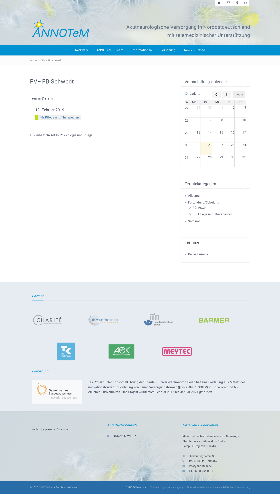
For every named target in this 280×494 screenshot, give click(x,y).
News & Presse (194, 50)
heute (239, 94)
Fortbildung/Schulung (203, 202)
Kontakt (36, 429)
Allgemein (195, 196)
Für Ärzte (199, 207)
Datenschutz (64, 429)
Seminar (194, 221)
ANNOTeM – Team (110, 50)
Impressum (48, 429)
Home (33, 60)
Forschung (168, 50)
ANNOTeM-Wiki (121, 436)
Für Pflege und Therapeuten (59, 117)
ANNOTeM (44, 487)
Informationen (142, 50)
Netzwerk (81, 50)
